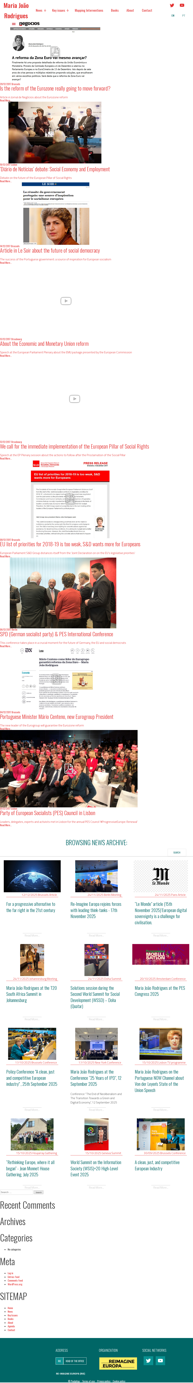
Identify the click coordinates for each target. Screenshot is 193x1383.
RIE (59, 1361)
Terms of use (88, 1381)
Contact (147, 10)
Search (176, 852)
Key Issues (13, 1315)
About (130, 10)
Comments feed (15, 1280)
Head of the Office (75, 1361)
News (39, 10)
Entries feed (13, 1277)
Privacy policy (104, 1381)
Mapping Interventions (89, 10)
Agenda (11, 1326)
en (173, 15)
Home (10, 1308)
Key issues (58, 10)
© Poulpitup (74, 1381)
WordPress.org (15, 1284)
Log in (10, 1273)
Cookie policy (119, 1381)
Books (115, 10)
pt (183, 15)
